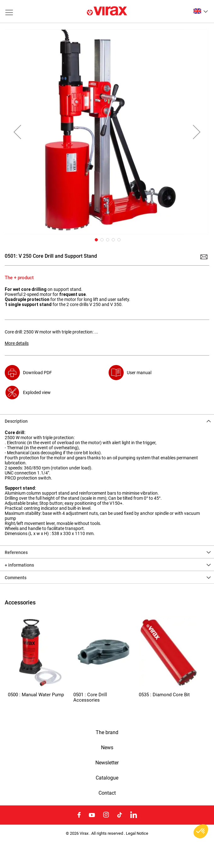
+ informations (19, 565)
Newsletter (107, 763)
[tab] (107, 420)
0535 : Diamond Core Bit (164, 695)
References (16, 552)
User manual (139, 372)
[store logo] (107, 11)
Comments (15, 577)
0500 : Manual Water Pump (36, 695)
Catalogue (107, 778)
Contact (107, 793)
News (107, 748)
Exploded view (37, 392)
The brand (107, 732)
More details (17, 343)
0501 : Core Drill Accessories (90, 697)
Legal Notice (137, 833)
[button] (201, 11)
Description (16, 421)
